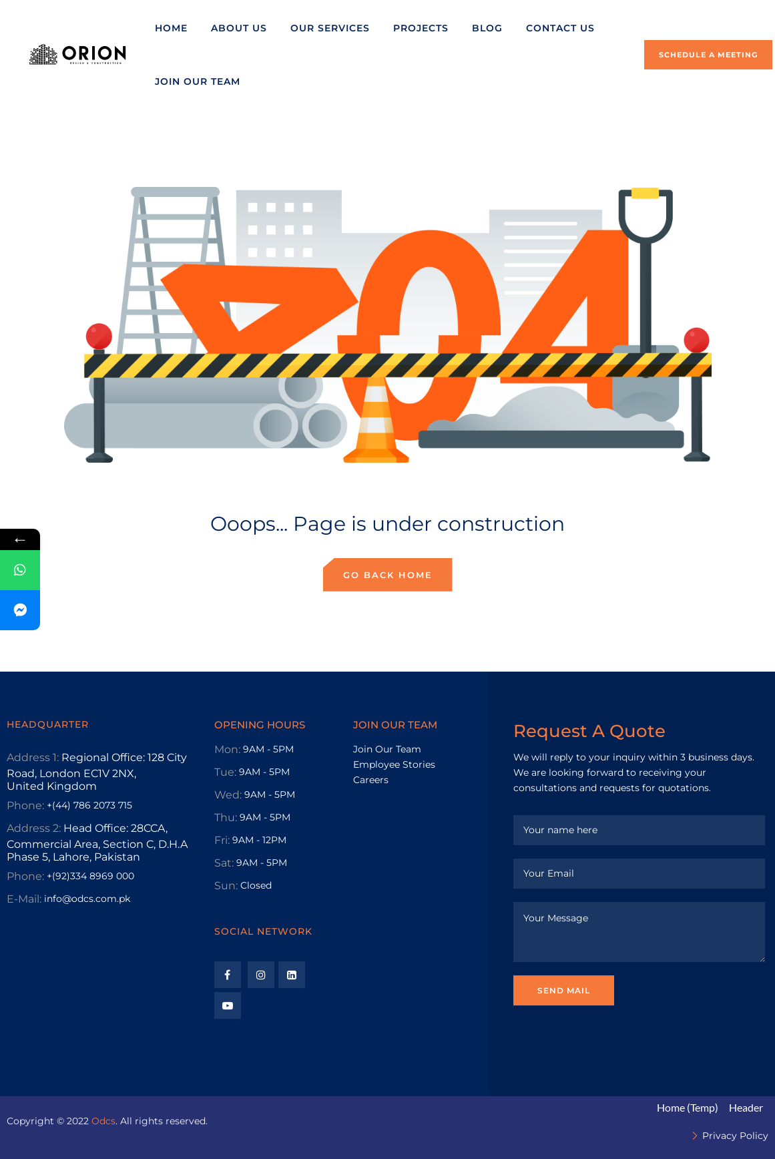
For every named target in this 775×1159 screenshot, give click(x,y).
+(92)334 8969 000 (90, 876)
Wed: (228, 794)
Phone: (25, 805)
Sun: (226, 885)
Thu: (225, 817)
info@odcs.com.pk (87, 899)
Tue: (225, 772)
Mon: (227, 749)
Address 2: (34, 828)
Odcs (103, 1121)
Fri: (222, 840)
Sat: (224, 863)
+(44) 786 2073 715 (89, 805)
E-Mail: (24, 899)
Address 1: (33, 757)
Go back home (388, 574)
